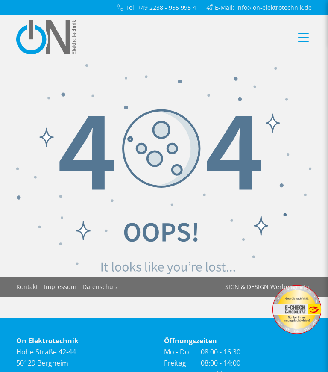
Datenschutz (100, 287)
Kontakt (27, 287)
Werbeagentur (291, 287)
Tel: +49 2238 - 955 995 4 (156, 7)
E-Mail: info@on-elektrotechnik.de (259, 7)
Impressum (60, 287)
